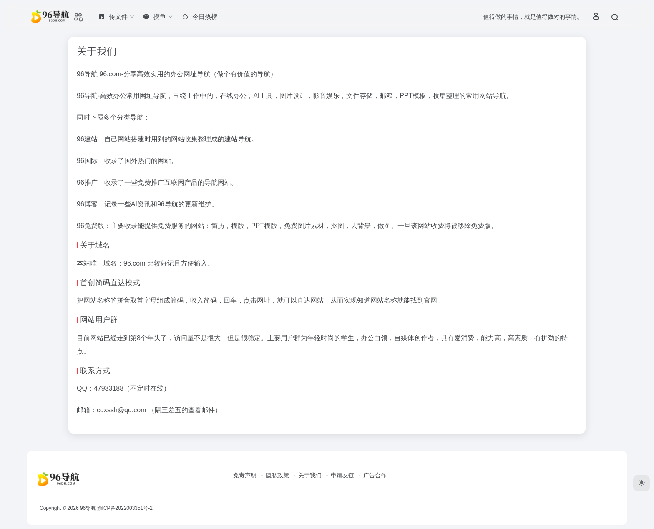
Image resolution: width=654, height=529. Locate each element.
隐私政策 (277, 475)
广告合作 (375, 475)
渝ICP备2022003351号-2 (125, 508)
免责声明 (245, 475)
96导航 (88, 508)
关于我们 (310, 475)
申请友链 (342, 475)
